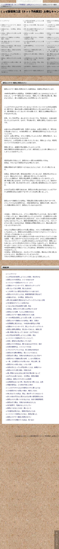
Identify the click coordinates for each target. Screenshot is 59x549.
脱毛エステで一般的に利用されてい (34, 71)
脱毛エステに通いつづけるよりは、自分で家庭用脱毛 (25, 399)
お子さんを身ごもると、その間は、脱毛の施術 (23, 376)
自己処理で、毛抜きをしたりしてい (34, 67)
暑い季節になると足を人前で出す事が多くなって (23, 373)
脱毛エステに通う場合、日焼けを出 (34, 54)
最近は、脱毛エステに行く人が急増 (11, 58)
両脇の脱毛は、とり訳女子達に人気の (20, 385)
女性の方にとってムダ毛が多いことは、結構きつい (11, 54)
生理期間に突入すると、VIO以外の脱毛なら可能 (34, 38)
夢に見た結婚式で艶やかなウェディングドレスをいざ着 (34, 29)
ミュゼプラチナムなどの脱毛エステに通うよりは (23, 388)
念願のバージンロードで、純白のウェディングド (11, 25)
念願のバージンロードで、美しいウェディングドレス (25, 326)
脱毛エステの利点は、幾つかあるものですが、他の (11, 46)
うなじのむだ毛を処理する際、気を (19, 306)
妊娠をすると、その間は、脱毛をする (11, 29)
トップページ (5, 20)
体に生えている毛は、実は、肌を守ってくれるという (34, 63)
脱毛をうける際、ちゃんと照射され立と (34, 34)
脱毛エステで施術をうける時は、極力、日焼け (11, 38)
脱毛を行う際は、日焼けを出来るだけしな (11, 67)
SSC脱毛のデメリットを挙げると (18, 303)
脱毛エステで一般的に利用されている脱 (20, 315)
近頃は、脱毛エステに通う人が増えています (11, 34)
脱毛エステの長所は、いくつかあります (20, 279)
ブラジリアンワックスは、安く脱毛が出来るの (23, 350)
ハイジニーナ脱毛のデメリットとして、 (20, 338)
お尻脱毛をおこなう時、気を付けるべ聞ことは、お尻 (34, 58)
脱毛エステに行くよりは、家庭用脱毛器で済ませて (24, 294)
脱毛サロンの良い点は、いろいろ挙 (19, 364)
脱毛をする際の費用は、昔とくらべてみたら (22, 352)
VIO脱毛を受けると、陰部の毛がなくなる (21, 411)
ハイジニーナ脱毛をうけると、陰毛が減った (11, 71)
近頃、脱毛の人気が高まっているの (19, 341)
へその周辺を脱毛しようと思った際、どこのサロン (24, 317)
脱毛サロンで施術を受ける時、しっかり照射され (34, 50)
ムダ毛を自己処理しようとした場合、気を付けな (34, 21)
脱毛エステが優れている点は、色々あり (20, 420)
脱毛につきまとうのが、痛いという (19, 408)
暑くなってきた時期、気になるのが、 (34, 25)
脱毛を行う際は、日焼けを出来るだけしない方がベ (11, 50)
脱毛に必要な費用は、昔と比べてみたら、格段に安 (24, 329)
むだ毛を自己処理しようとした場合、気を (34, 42)
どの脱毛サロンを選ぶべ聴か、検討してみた (11, 63)
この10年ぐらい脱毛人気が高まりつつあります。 (23, 291)
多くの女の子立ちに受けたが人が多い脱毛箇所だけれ (25, 396)
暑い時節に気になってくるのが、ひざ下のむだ (11, 42)
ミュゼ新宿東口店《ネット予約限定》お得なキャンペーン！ (21, 4)
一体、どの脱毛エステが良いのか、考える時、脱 (23, 361)
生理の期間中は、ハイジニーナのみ (34, 46)
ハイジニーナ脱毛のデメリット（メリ (20, 282)
